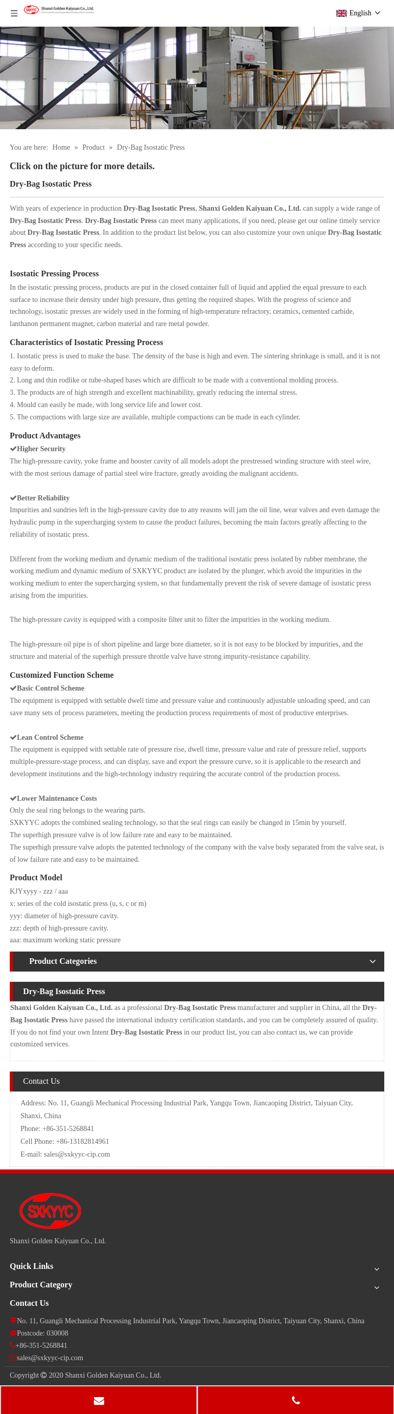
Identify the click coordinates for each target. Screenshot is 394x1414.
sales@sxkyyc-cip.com (77, 1154)
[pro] (197, 78)
